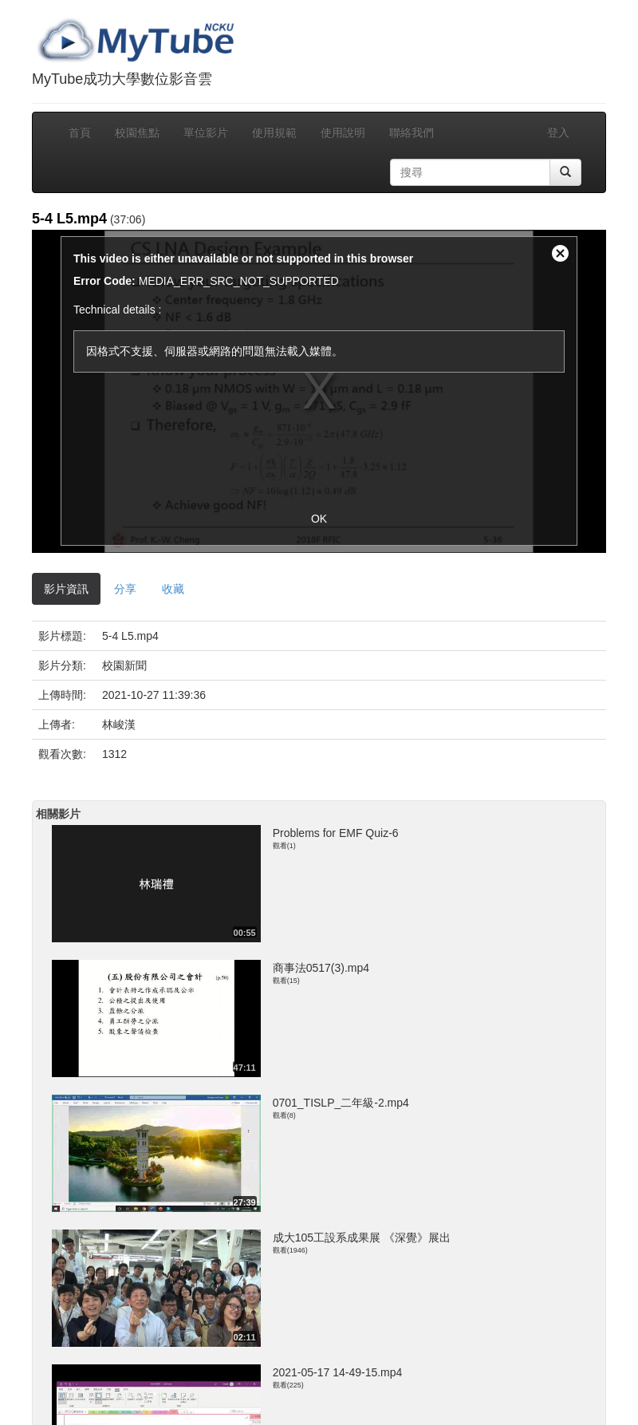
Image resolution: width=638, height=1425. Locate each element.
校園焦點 (137, 132)
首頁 (80, 132)
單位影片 (205, 132)
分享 (125, 588)
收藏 (173, 588)
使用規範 (274, 132)
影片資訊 (66, 588)
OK (319, 518)
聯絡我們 (411, 132)
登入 (558, 132)
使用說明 (343, 132)
